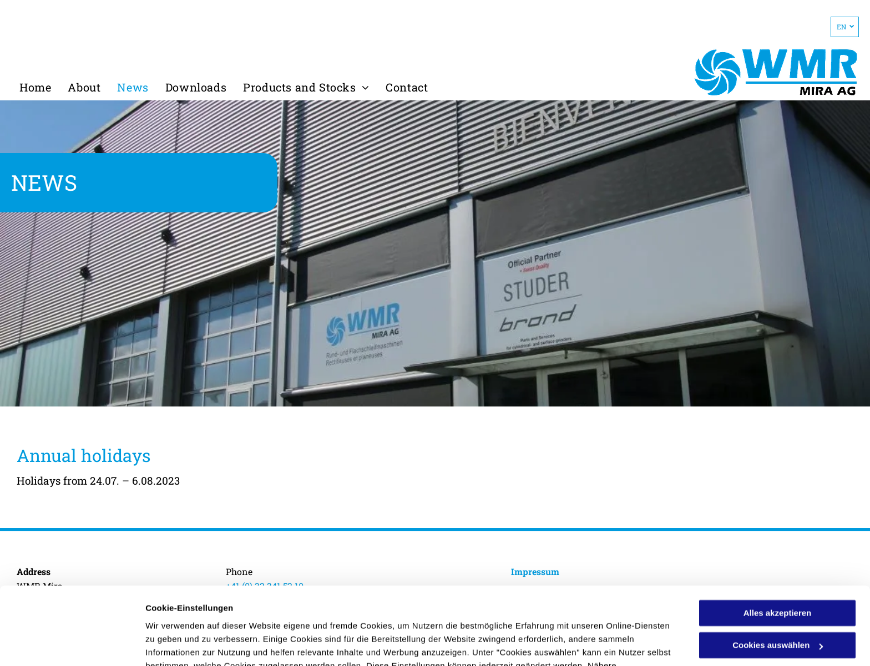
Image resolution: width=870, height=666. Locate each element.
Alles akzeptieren (777, 547)
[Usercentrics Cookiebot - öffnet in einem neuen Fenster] (71, 644)
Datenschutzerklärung (417, 613)
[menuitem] (35, 87)
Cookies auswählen (184, 644)
